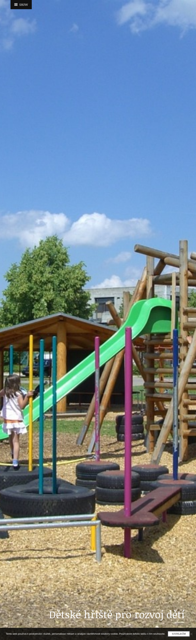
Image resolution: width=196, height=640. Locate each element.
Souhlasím (179, 633)
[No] (191, 634)
